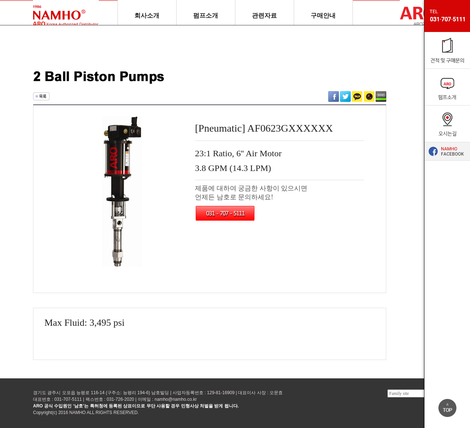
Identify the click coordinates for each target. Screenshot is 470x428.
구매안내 (323, 15)
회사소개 (146, 15)
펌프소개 (205, 15)
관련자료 (264, 15)
